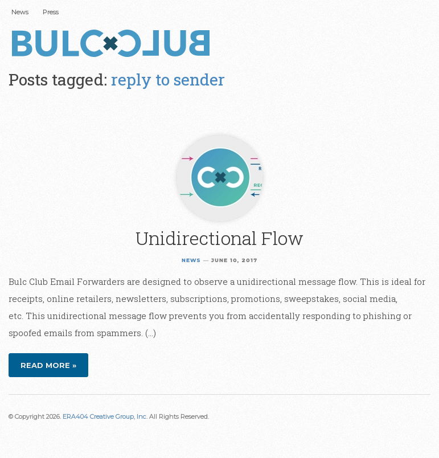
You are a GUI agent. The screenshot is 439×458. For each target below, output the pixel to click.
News (19, 12)
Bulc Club (114, 44)
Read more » (48, 365)
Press (51, 12)
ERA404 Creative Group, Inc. (105, 416)
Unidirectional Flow (219, 238)
